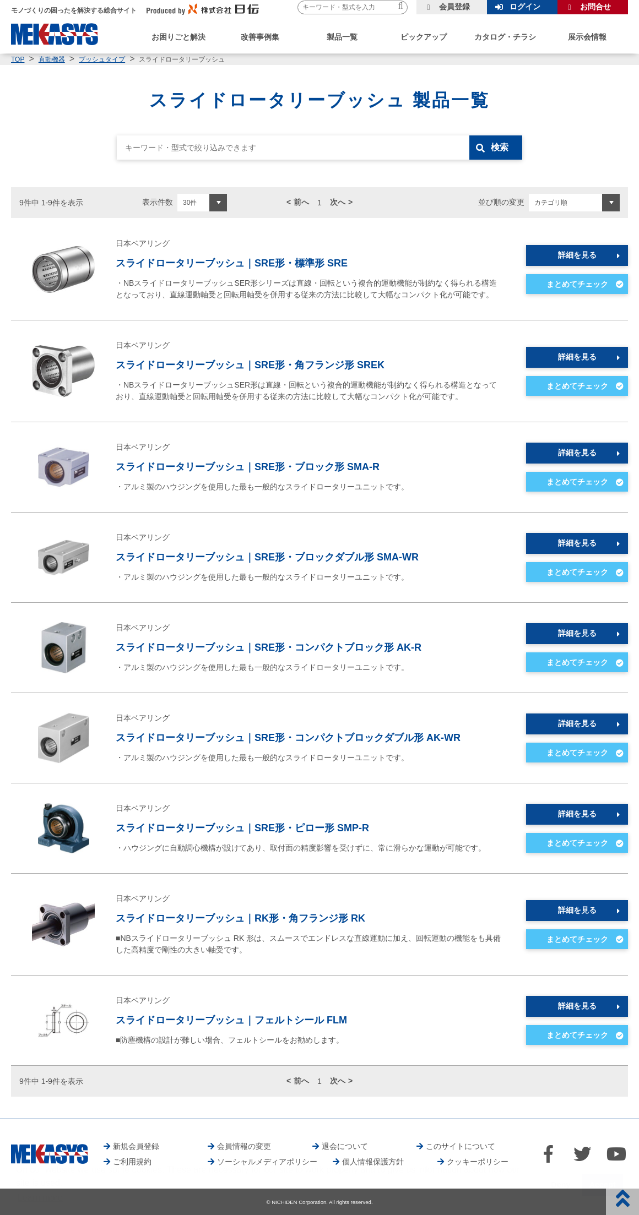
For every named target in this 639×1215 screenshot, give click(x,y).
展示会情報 (587, 36)
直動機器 (52, 59)
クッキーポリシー (477, 1161)
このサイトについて (460, 1146)
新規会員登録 (136, 1146)
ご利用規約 (132, 1161)
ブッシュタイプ (102, 59)
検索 (499, 147)
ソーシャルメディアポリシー (267, 1161)
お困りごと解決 (178, 36)
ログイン (525, 6)
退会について (345, 1146)
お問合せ (595, 6)
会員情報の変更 (244, 1146)
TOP (17, 59)
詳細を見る (577, 254)
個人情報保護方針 (373, 1161)
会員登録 (454, 6)
